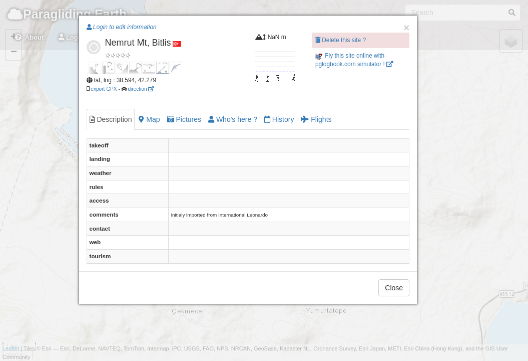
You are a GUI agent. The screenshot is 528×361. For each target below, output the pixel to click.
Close (394, 288)
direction (141, 89)
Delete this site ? (340, 40)
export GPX (104, 89)
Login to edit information (122, 27)
